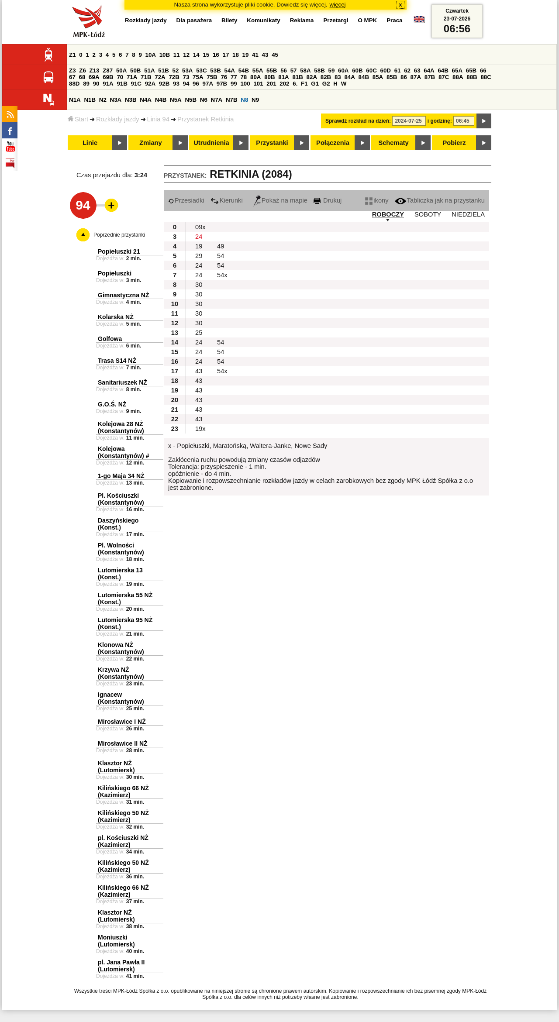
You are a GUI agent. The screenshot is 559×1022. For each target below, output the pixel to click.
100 (245, 83)
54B (243, 70)
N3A (116, 99)
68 (82, 77)
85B (391, 77)
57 (293, 70)
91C (136, 83)
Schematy (393, 142)
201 (271, 83)
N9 (255, 99)
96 (196, 83)
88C (485, 77)
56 (283, 70)
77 (234, 77)
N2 (103, 99)
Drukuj (328, 200)
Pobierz (454, 142)
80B (269, 77)
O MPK (367, 20)
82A (312, 77)
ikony (376, 200)
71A (132, 77)
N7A (217, 99)
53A (187, 70)
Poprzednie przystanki (119, 235)
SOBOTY (427, 214)
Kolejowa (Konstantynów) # (123, 452)
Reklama (302, 20)
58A (305, 70)
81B (297, 77)
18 (235, 55)
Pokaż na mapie (280, 200)
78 (243, 77)
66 (483, 70)
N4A (146, 99)
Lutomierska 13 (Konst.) (120, 574)
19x (200, 428)
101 (258, 83)
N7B (232, 99)
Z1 (72, 55)
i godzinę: (440, 121)
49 (220, 246)
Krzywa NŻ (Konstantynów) (121, 673)
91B (122, 83)
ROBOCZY (388, 214)
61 (397, 70)
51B (163, 70)
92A (150, 83)
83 (338, 77)
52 (176, 70)
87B (429, 77)
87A (416, 77)
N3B (131, 99)
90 (96, 83)
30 (198, 284)
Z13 (95, 70)
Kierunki (226, 200)
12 (186, 55)
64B (443, 70)
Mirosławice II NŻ (123, 743)
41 (255, 55)
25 (198, 332)
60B (357, 70)
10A (150, 55)
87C (443, 77)
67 (72, 77)
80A (255, 77)
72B (174, 77)
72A (160, 77)
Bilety (229, 20)
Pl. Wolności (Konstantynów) (121, 549)
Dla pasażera (194, 20)
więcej (338, 4)
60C (371, 70)
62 (407, 70)
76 (224, 77)
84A (349, 77)
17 (225, 55)
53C (201, 70)
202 (284, 83)
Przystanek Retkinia (205, 119)
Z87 (108, 70)
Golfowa (110, 338)
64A (429, 70)
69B (108, 77)
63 (417, 70)
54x (222, 275)
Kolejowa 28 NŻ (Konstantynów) (121, 427)
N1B (90, 99)
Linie (90, 142)
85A (378, 77)
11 (176, 55)
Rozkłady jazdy (117, 119)
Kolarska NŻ (116, 316)
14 (196, 55)
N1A (75, 99)
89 (86, 83)
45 (275, 55)
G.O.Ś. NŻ (112, 404)
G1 (315, 83)
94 (186, 83)
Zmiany (150, 142)
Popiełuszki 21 (119, 251)
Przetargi (335, 20)
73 (186, 77)
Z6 (82, 70)
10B (164, 55)
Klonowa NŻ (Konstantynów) (121, 648)
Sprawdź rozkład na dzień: (358, 121)
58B (319, 70)
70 (120, 77)
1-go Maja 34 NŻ (121, 475)
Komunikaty (263, 20)
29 (198, 255)
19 (245, 55)
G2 (326, 83)
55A (257, 70)
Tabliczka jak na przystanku (440, 200)
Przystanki (272, 142)
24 (198, 236)
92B (164, 83)
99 (234, 83)
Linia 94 (158, 119)
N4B (161, 99)
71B (146, 77)
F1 (304, 83)
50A (121, 70)
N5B (191, 99)
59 (331, 70)
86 (403, 77)
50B (135, 70)
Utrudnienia (211, 142)
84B (364, 77)
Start (78, 119)
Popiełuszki (114, 273)
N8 (244, 99)
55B (271, 70)
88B (471, 77)
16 (216, 55)
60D (385, 70)
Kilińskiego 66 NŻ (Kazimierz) (123, 791)
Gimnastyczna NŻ (123, 295)
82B (326, 77)
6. (295, 83)
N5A (176, 99)
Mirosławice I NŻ (122, 721)
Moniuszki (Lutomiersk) (116, 941)
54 (220, 255)
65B (471, 70)
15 (206, 55)
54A (229, 70)
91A (108, 83)
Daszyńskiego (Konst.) (118, 524)
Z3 (72, 70)
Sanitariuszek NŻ (122, 382)
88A (457, 77)
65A (457, 70)
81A (283, 77)
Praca (394, 20)
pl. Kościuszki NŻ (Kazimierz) (123, 841)
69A (94, 77)
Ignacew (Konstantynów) (121, 698)
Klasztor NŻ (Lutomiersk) (116, 767)
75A (198, 77)
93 (176, 83)
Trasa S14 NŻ (117, 360)
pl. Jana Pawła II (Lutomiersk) (121, 966)
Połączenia (332, 142)
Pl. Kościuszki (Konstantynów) (121, 499)
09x (200, 227)
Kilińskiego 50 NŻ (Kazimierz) (123, 816)
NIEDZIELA (468, 214)
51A (149, 70)
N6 (203, 99)
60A (343, 70)
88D (74, 83)
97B (222, 83)
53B (215, 70)
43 (265, 55)
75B (212, 77)
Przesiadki (186, 200)
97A (208, 83)
